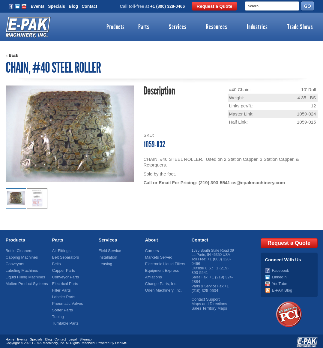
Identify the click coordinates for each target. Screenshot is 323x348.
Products (115, 27)
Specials (56, 6)
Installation (107, 256)
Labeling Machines (21, 269)
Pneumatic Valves (66, 300)
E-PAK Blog (281, 288)
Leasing (105, 263)
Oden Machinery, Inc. (162, 288)
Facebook (280, 269)
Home (10, 337)
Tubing (57, 313)
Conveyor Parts (64, 275)
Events (37, 6)
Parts (143, 27)
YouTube (279, 282)
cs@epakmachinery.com (257, 182)
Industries (257, 27)
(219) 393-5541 (214, 182)
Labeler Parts (62, 294)
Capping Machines (20, 256)
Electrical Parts (64, 282)
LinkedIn (279, 275)
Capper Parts (62, 269)
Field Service (109, 250)
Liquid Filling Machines (24, 275)
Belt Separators (64, 256)
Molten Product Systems (25, 282)
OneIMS (121, 340)
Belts (56, 263)
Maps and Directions (208, 300)
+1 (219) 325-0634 (210, 286)
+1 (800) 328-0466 (167, 6)
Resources (216, 27)
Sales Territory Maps (208, 305)
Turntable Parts (64, 319)
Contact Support (205, 296)
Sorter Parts (61, 307)
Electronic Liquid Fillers (163, 263)
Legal (73, 337)
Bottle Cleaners (18, 250)
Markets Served (157, 256)
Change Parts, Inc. (160, 282)
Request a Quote (214, 6)
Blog (73, 6)
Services (178, 27)
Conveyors (14, 263)
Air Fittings (60, 250)
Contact (89, 6)
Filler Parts (60, 288)
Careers (151, 250)
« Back (12, 55)
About (151, 239)
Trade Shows (300, 27)
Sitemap (85, 337)
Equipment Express (160, 269)
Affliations (153, 275)
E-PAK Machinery (45, 340)
